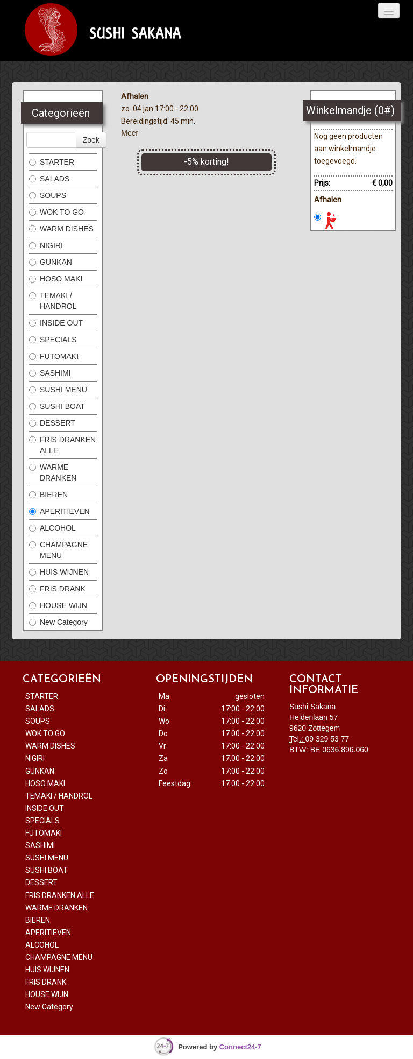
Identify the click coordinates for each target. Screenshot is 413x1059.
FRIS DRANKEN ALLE (62, 445)
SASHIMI (50, 373)
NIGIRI (46, 245)
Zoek (91, 140)
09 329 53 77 (327, 739)
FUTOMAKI (54, 356)
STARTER (51, 162)
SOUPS (47, 195)
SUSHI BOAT (58, 406)
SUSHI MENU (58, 389)
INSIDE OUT (56, 323)
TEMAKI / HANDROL (52, 300)
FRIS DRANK (57, 588)
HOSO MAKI (55, 278)
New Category (58, 622)
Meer (129, 133)
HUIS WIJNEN (59, 572)
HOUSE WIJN (59, 605)
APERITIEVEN (59, 511)
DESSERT (53, 423)
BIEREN (48, 494)
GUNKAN (50, 262)
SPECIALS (52, 339)
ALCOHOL (52, 528)
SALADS (49, 178)
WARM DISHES (61, 228)
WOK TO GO (56, 212)
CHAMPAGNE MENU (58, 550)
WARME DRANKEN (52, 472)
